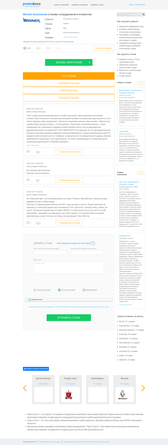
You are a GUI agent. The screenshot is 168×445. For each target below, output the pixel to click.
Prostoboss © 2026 (29, 442)
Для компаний (69, 442)
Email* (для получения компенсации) (46, 227)
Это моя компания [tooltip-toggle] (103, 48)
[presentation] (50, 259)
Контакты (106, 442)
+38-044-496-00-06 (70, 37)
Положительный (68, 268)
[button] (68, 277)
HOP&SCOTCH (124, 236)
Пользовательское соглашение (49, 442)
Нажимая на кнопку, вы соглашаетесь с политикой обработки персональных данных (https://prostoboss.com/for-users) (69, 285)
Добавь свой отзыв (73, 62)
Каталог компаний (61, 5)
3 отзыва (70, 383)
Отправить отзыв (68, 295)
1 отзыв (97, 383)
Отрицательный (43, 268)
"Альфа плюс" (70, 378)
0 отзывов (43, 383)
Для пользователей (83, 442)
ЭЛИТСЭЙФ (123, 131)
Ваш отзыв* (38, 238)
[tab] (32, 75)
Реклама (97, 442)
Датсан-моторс (43, 378)
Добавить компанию (80, 5)
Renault (124, 378)
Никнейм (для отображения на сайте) (83, 227)
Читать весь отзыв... (33, 123)
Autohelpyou (97, 378)
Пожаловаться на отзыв (69, 130)
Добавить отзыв (97, 5)
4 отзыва (124, 383)
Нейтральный (91, 268)
